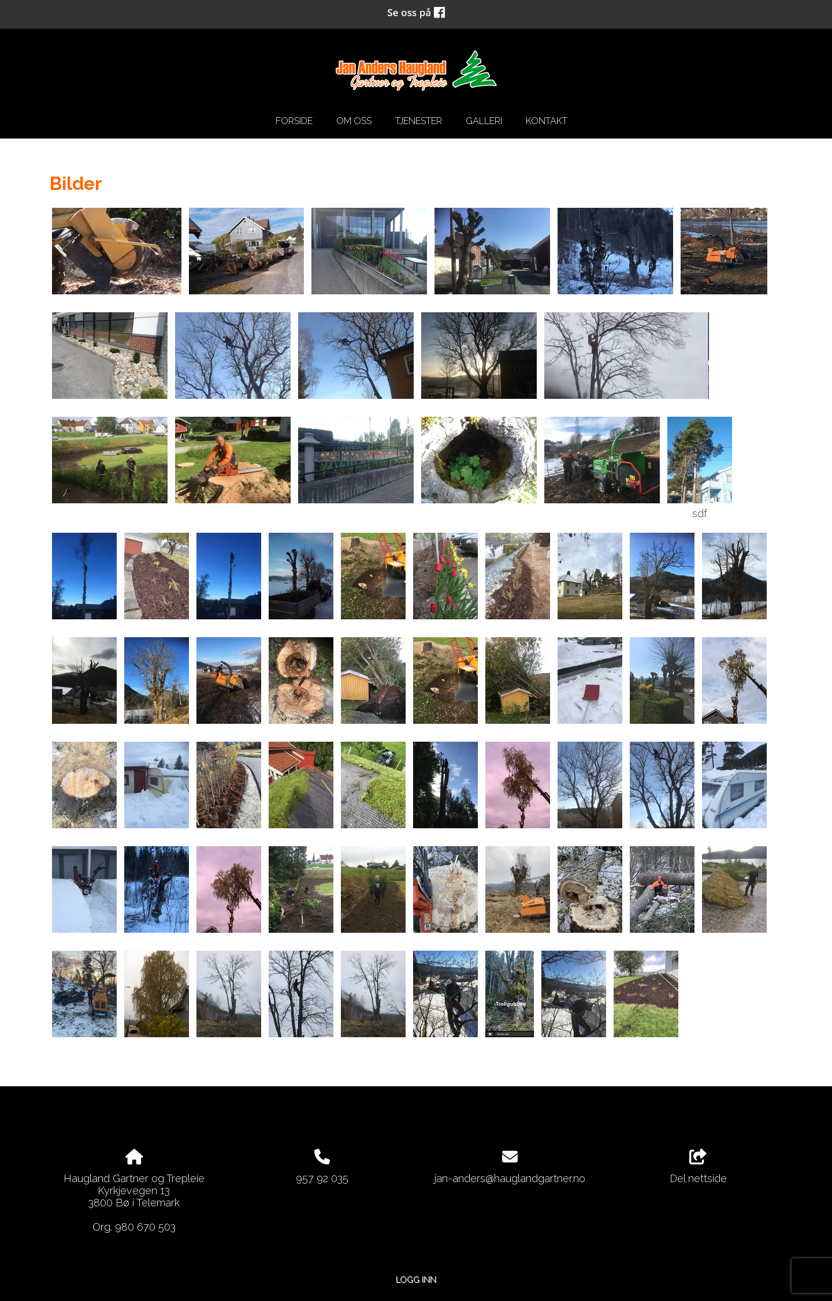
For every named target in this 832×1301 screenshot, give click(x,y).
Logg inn (416, 1279)
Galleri (484, 120)
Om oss (354, 120)
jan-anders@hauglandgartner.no (509, 1178)
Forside (294, 120)
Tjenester (418, 120)
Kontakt (546, 120)
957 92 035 (322, 1178)
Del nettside (698, 1167)
